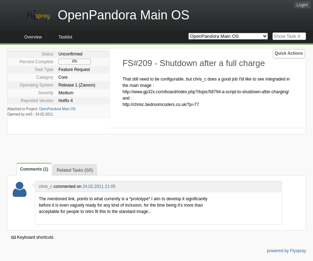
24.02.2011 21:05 (98, 186)
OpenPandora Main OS (57, 109)
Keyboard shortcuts (32, 237)
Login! (302, 4)
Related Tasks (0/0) (75, 170)
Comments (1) (34, 169)
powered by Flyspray (286, 250)
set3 (29, 114)
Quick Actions (289, 53)
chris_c (45, 186)
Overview (33, 37)
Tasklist (65, 37)
